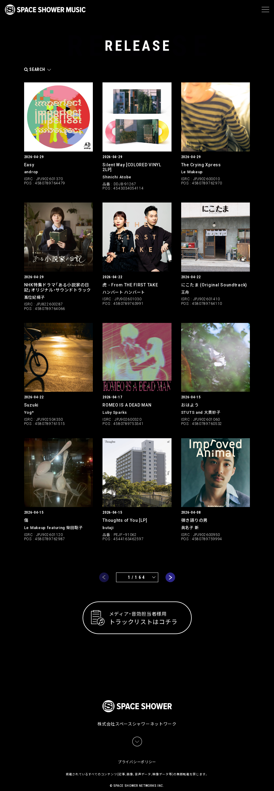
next (170, 577)
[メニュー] (265, 9)
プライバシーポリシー (137, 755)
